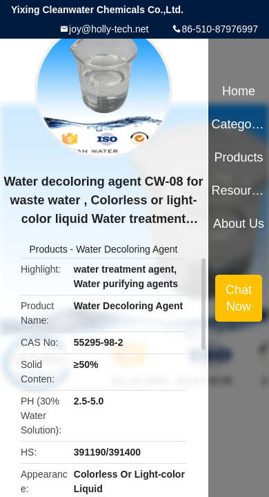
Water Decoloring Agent (126, 249)
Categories (238, 124)
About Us (238, 224)
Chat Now (239, 298)
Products (48, 249)
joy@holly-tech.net (108, 29)
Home (238, 91)
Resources (238, 190)
